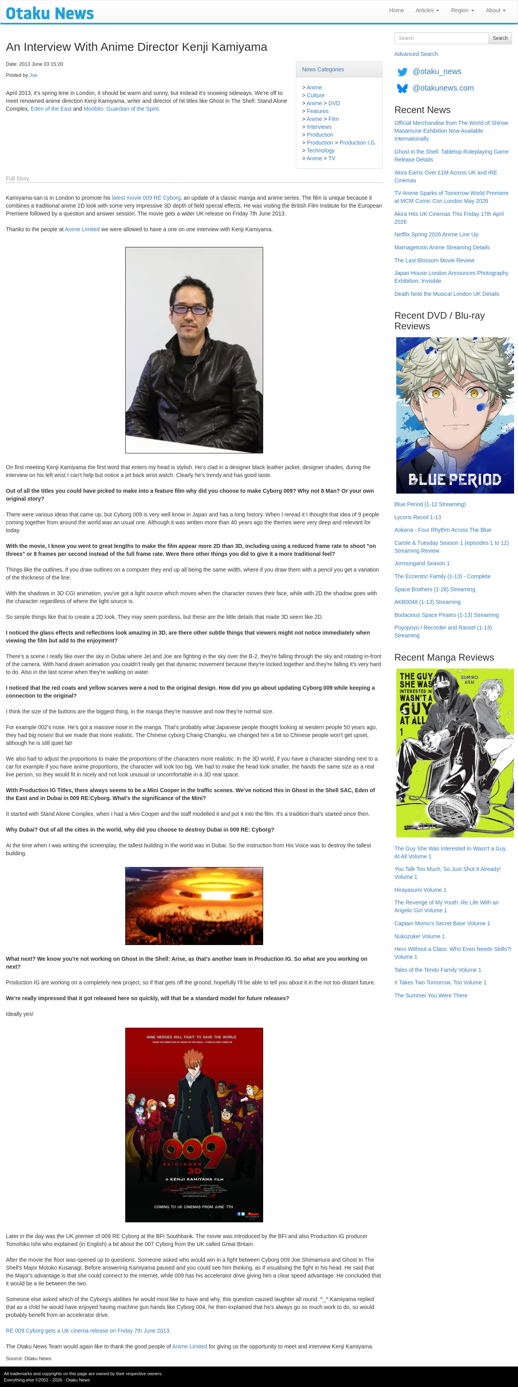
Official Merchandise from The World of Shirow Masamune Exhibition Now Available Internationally (451, 131)
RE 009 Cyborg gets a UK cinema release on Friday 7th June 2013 (87, 1331)
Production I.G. (358, 142)
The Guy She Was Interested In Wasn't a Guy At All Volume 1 (450, 852)
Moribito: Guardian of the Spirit (121, 109)
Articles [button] (427, 10)
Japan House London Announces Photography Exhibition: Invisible (451, 277)
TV (332, 158)
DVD (334, 103)
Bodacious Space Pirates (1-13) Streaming (446, 615)
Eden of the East (51, 109)
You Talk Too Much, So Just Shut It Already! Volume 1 (447, 873)
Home (396, 10)
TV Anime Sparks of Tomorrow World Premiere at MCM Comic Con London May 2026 (451, 197)
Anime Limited (82, 229)
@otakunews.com (443, 88)
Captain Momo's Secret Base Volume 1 (442, 923)
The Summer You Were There (430, 995)
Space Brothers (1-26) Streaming (434, 589)
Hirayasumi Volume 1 (420, 890)
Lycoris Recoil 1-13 (417, 517)
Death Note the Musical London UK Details (446, 294)
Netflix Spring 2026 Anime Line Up (436, 234)
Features (318, 111)
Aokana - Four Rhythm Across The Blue (442, 530)
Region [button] (462, 10)
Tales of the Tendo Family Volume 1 (437, 970)
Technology (321, 150)
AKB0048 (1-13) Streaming (427, 602)
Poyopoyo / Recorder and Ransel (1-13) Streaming (443, 631)
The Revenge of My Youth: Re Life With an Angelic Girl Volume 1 (446, 906)
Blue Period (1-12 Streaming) (430, 504)
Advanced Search (416, 54)
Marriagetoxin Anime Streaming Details (442, 247)
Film (334, 119)
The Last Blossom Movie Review (434, 260)
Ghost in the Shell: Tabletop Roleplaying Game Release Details (451, 156)
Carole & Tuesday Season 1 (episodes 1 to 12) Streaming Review (451, 547)
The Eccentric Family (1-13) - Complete (442, 576)
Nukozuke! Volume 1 (419, 936)
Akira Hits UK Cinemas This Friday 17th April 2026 (449, 218)
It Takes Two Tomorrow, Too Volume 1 (440, 982)
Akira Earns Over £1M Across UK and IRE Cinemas (445, 176)
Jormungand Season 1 (422, 563)
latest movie (126, 198)
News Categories (323, 69)
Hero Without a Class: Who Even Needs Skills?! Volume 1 (452, 953)
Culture (316, 95)
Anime (314, 87)
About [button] (496, 10)
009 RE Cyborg (162, 198)
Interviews (319, 127)
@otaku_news (436, 71)
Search (500, 38)
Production (320, 135)
